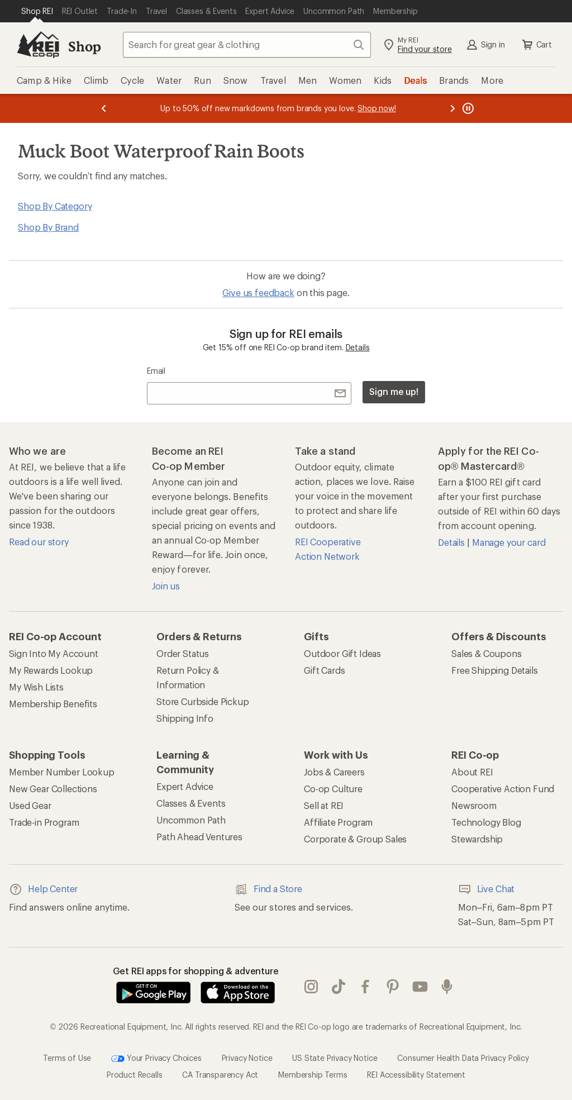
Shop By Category (55, 206)
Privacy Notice (247, 1058)
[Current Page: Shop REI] (37, 11)
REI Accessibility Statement (416, 1074)
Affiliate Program (338, 822)
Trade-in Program (44, 822)
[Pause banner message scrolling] (467, 108)
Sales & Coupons (486, 653)
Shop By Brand (48, 227)
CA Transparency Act (220, 1074)
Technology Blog (486, 822)
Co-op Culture (333, 788)
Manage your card (508, 542)
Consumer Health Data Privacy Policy (462, 1058)
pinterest (393, 987)
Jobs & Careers (334, 771)
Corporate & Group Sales (355, 839)
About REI (472, 771)
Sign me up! (393, 391)
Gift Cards (324, 670)
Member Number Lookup (62, 771)
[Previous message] (104, 108)
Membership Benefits (53, 703)
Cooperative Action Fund (502, 788)
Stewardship (477, 839)
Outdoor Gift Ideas (342, 653)
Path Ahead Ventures (199, 836)
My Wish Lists (36, 687)
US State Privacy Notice (334, 1058)
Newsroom (474, 805)
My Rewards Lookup (51, 670)
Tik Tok (338, 987)
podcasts (447, 987)
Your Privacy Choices (156, 1058)
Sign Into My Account (53, 653)
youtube (420, 987)
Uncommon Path (191, 820)
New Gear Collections (53, 788)
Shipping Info (184, 718)
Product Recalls (135, 1074)
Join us (166, 585)
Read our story (39, 541)
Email (156, 370)
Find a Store (268, 889)
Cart (536, 44)
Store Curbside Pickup (202, 701)
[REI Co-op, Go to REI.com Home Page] (38, 44)
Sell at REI (324, 805)
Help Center (43, 889)
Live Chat (486, 889)
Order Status (182, 653)
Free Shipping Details (494, 670)
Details (358, 347)
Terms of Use (67, 1058)
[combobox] (247, 45)
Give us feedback (258, 292)
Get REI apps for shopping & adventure (196, 970)
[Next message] (452, 108)
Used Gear (30, 805)
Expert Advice (184, 786)
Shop (84, 46)
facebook (365, 987)
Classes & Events (190, 803)
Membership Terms (312, 1074)
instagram (311, 987)
